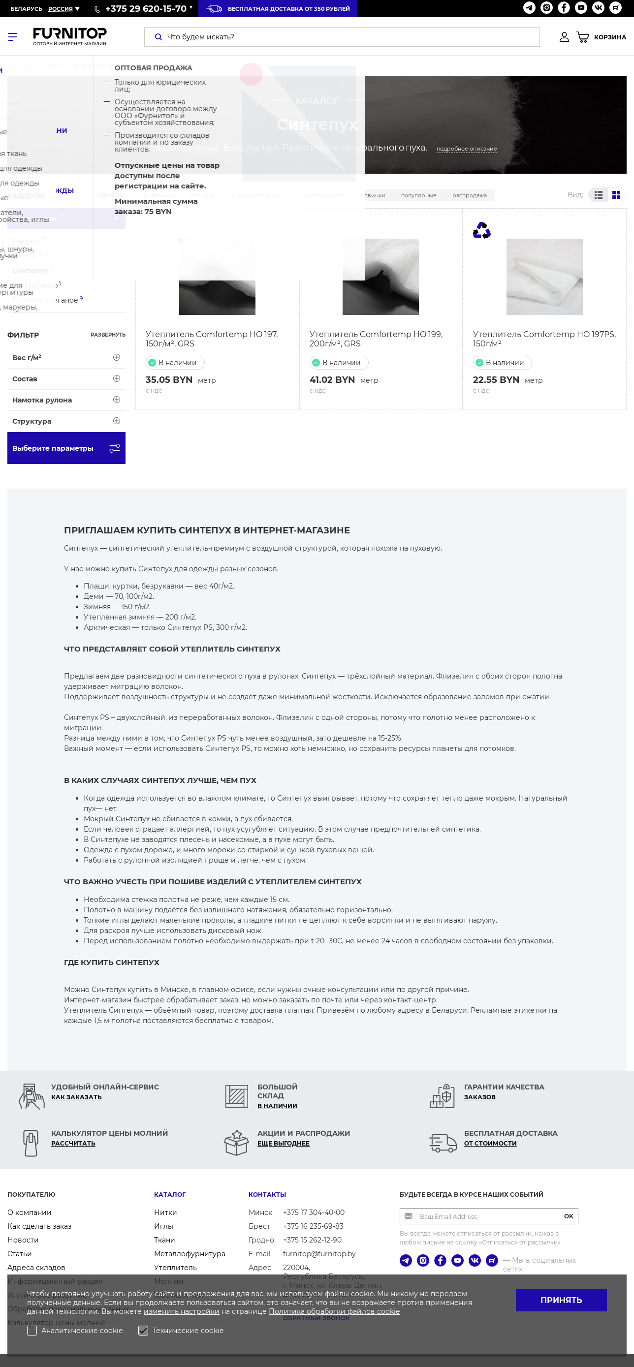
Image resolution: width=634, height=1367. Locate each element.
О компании (29, 1212)
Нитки (165, 1212)
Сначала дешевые (256, 195)
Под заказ (202, 195)
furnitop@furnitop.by (319, 1253)
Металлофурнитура (189, 1253)
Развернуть (108, 335)
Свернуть (112, 195)
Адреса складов (36, 1267)
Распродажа (469, 195)
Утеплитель (175, 1267)
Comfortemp (36, 285)
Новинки (373, 195)
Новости (23, 1240)
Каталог (170, 1194)
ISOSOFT (30, 255)
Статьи (19, 1253)
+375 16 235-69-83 (313, 1226)
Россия (60, 8)
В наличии (158, 195)
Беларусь (26, 8)
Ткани (164, 1240)
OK (568, 1216)
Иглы (163, 1226)
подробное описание (467, 148)
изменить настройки (182, 1311)
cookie (388, 1311)
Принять (561, 1300)
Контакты (267, 1194)
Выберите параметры (69, 448)
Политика (288, 1311)
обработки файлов (342, 1311)
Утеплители (38, 218)
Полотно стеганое (47, 300)
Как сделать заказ (39, 1226)
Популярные (419, 195)
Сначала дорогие (321, 195)
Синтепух (32, 270)
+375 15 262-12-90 (312, 1240)
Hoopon (29, 241)
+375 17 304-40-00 (314, 1212)
